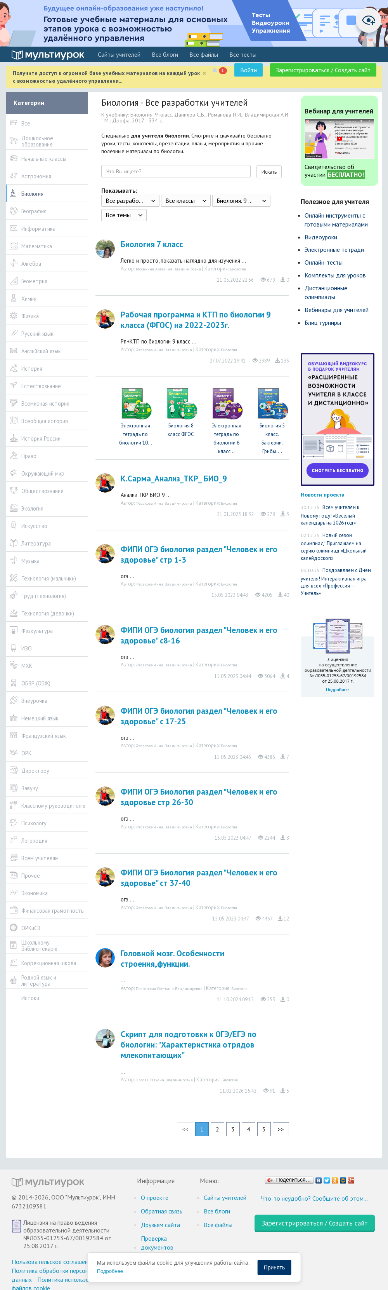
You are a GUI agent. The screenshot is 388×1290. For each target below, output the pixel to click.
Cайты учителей (119, 54)
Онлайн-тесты (324, 262)
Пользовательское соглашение (53, 1262)
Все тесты (242, 54)
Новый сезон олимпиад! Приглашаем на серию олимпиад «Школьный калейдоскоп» (334, 546)
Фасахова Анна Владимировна (164, 349)
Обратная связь (161, 1211)
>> (281, 1129)
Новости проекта (323, 494)
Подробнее (110, 1271)
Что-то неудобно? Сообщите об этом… (314, 1198)
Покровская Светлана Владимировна (169, 988)
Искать (269, 171)
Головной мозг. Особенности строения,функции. (172, 958)
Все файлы (203, 54)
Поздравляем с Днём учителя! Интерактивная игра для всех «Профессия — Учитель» (336, 581)
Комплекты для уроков (335, 275)
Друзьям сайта (160, 1225)
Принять (274, 1267)
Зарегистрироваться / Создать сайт (323, 70)
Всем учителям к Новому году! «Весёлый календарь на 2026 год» (330, 515)
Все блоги (165, 54)
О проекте (154, 1197)
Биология (238, 269)
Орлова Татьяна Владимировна (164, 1080)
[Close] (204, 73)
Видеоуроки (321, 237)
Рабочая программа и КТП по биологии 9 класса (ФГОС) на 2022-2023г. (196, 319)
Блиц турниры (323, 322)
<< (185, 1129)
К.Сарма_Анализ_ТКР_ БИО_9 (174, 478)
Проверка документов (157, 1242)
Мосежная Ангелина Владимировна (168, 269)
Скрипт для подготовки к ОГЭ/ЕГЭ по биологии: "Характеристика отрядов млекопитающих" (188, 1044)
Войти (248, 70)
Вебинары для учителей (337, 310)
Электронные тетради (334, 249)
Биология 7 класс (152, 244)
